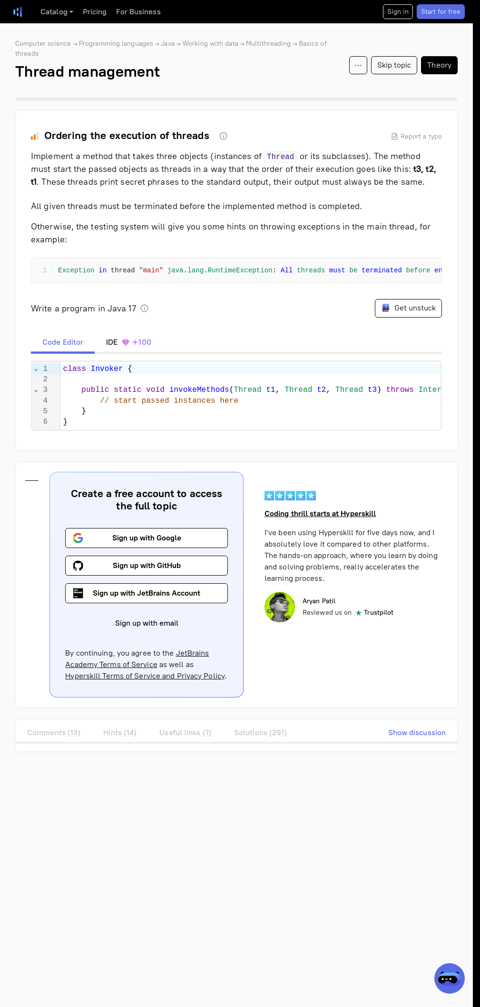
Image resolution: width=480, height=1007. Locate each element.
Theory (439, 65)
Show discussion (417, 732)
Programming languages (116, 44)
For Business (138, 11)
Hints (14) (120, 732)
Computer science (43, 44)
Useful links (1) (185, 732)
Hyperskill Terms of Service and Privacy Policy (145, 675)
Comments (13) (53, 732)
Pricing (95, 11)
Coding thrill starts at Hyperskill (320, 513)
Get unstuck (408, 307)
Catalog (54, 11)
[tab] (63, 342)
